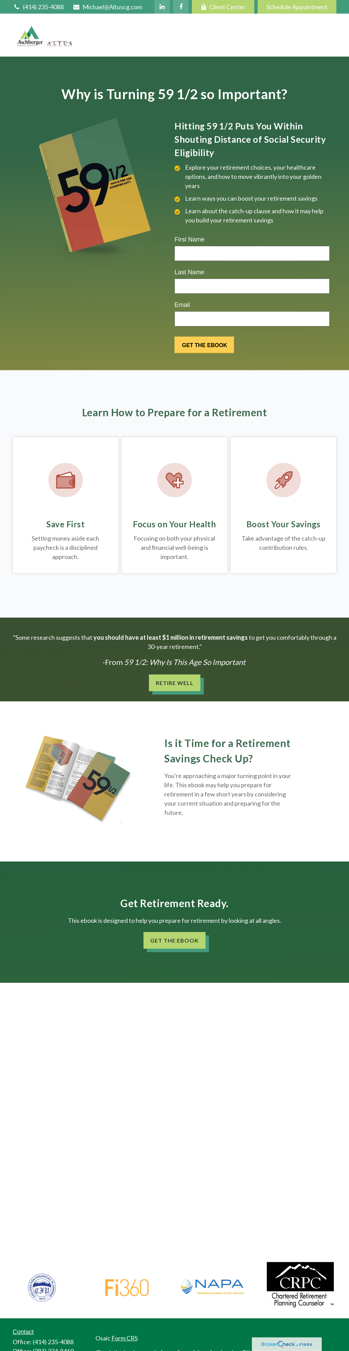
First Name (189, 239)
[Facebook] (180, 7)
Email (182, 304)
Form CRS (124, 1338)
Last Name (189, 272)
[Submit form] (204, 345)
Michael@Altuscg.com (107, 7)
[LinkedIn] (162, 7)
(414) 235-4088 (38, 7)
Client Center (223, 7)
